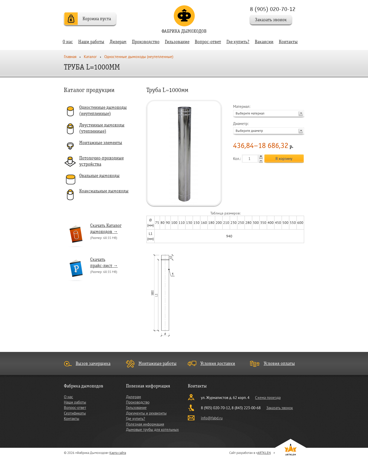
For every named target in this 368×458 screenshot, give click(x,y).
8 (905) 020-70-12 (272, 9)
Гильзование (177, 41)
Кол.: (248, 158)
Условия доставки (217, 363)
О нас (68, 41)
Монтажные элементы (100, 142)
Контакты (288, 41)
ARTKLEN (264, 453)
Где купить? (237, 41)
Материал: (268, 110)
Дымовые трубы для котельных (152, 429)
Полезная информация (145, 424)
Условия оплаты (279, 363)
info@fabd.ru (212, 418)
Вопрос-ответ (208, 41)
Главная (70, 56)
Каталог (90, 56)
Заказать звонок (271, 19)
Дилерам (118, 41)
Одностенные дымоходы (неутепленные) (138, 56)
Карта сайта (117, 453)
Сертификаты (75, 413)
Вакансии (264, 41)
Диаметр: (268, 127)
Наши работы (91, 41)
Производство (145, 41)
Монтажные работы (158, 363)
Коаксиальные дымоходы (104, 191)
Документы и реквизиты (146, 413)
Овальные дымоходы (99, 175)
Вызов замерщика (93, 363)
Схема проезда (268, 397)
